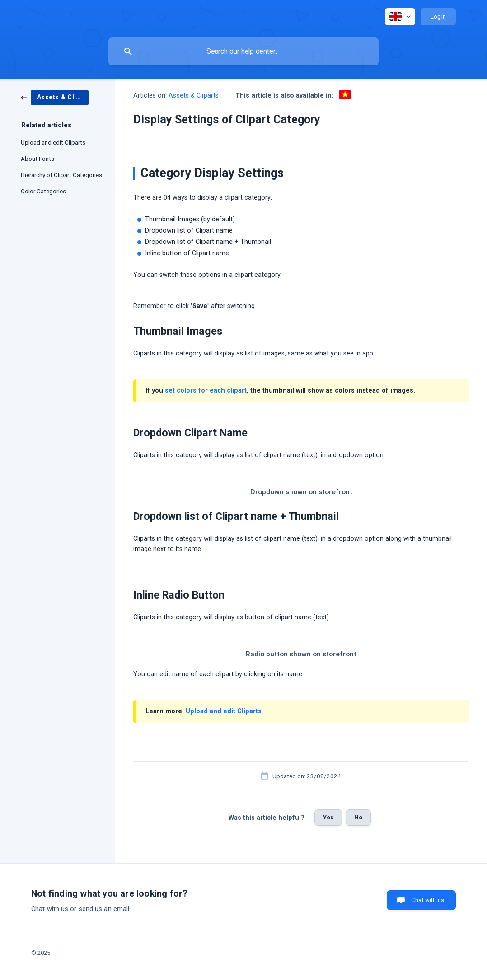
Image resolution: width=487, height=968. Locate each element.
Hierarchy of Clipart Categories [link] (61, 174)
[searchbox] (243, 51)
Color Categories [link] (43, 191)
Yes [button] (328, 817)
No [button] (358, 817)
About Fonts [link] (37, 158)
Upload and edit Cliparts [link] (53, 142)
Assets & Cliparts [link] (194, 95)
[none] (400, 16)
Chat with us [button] (427, 900)
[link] (55, 97)
